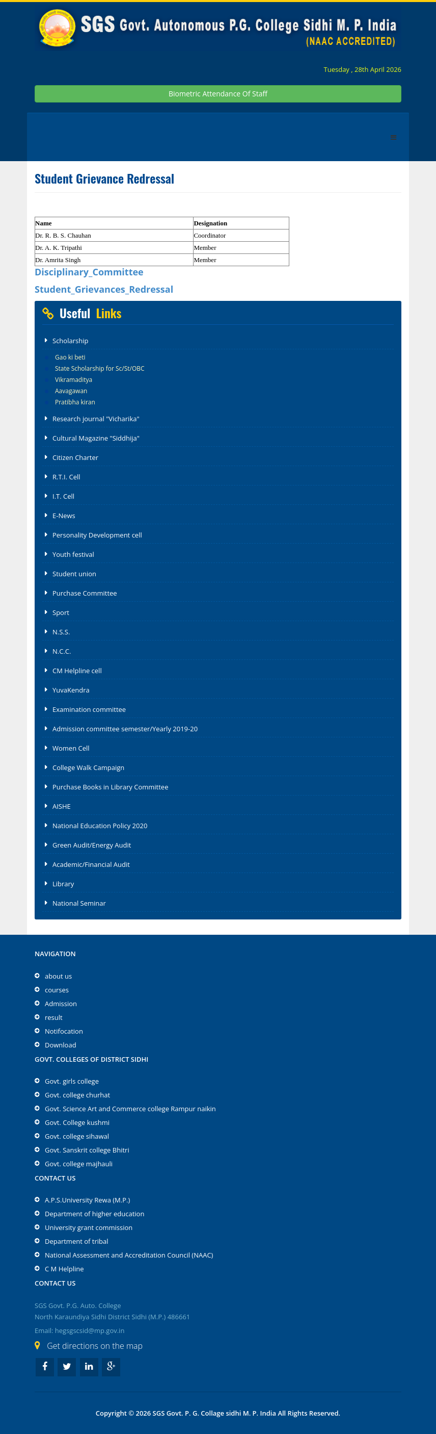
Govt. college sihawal (77, 1136)
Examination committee (89, 709)
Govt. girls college (72, 1081)
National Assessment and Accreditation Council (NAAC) (129, 1255)
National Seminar (79, 903)
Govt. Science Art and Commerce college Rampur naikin (130, 1108)
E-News (63, 515)
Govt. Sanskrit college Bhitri (87, 1150)
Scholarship (70, 340)
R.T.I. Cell (66, 476)
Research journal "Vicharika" (96, 418)
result (54, 1017)
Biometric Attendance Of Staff (218, 93)
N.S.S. (61, 631)
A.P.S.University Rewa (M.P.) (87, 1200)
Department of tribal (76, 1241)
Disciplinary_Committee (89, 272)
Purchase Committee (84, 593)
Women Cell (71, 748)
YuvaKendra (71, 690)
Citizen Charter (75, 457)
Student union (74, 573)
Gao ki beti (70, 357)
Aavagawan (71, 391)
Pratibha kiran (75, 402)
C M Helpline (64, 1268)
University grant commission (88, 1227)
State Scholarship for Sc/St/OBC (100, 368)
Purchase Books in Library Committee (110, 786)
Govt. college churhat (77, 1094)
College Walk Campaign (88, 767)
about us (58, 976)
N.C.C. (61, 651)
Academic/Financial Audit (91, 864)
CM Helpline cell (77, 670)
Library (63, 883)
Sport (60, 612)
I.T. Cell (63, 496)
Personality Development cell (97, 535)
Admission (61, 1003)
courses (57, 989)
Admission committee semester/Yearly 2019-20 (125, 728)
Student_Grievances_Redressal (104, 289)
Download (60, 1044)
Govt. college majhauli (79, 1163)
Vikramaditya (73, 379)
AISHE (61, 806)
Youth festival (73, 554)
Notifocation (64, 1031)
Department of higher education (94, 1213)
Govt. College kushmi (77, 1122)
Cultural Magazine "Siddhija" (96, 438)
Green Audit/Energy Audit (91, 845)
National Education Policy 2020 (99, 825)
